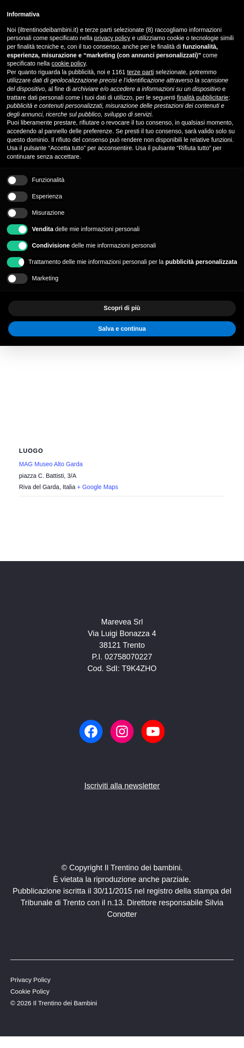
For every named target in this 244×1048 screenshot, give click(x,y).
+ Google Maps (97, 486)
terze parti (140, 72)
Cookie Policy (30, 991)
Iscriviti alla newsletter (122, 785)
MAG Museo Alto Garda (51, 464)
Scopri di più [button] (122, 307)
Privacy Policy (30, 979)
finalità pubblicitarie (202, 97)
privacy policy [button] (112, 38)
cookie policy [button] (69, 63)
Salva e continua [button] (122, 328)
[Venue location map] (122, 381)
